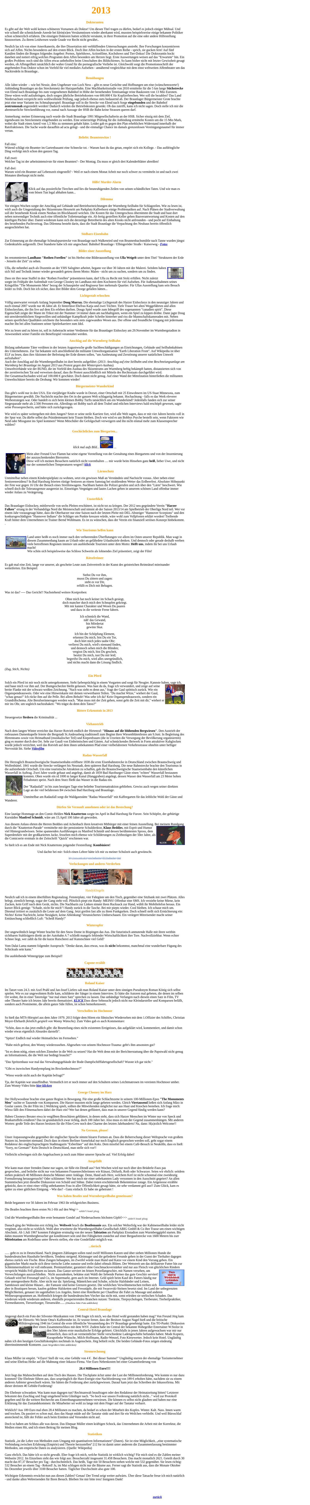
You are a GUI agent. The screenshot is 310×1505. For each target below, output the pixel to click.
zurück (157, 1497)
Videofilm (38, 748)
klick (87, 464)
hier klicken (44, 1085)
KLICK (79, 1000)
